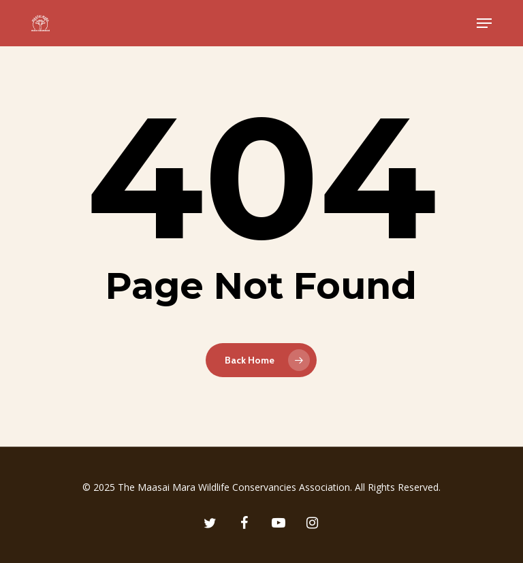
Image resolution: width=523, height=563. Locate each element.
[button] (484, 23)
